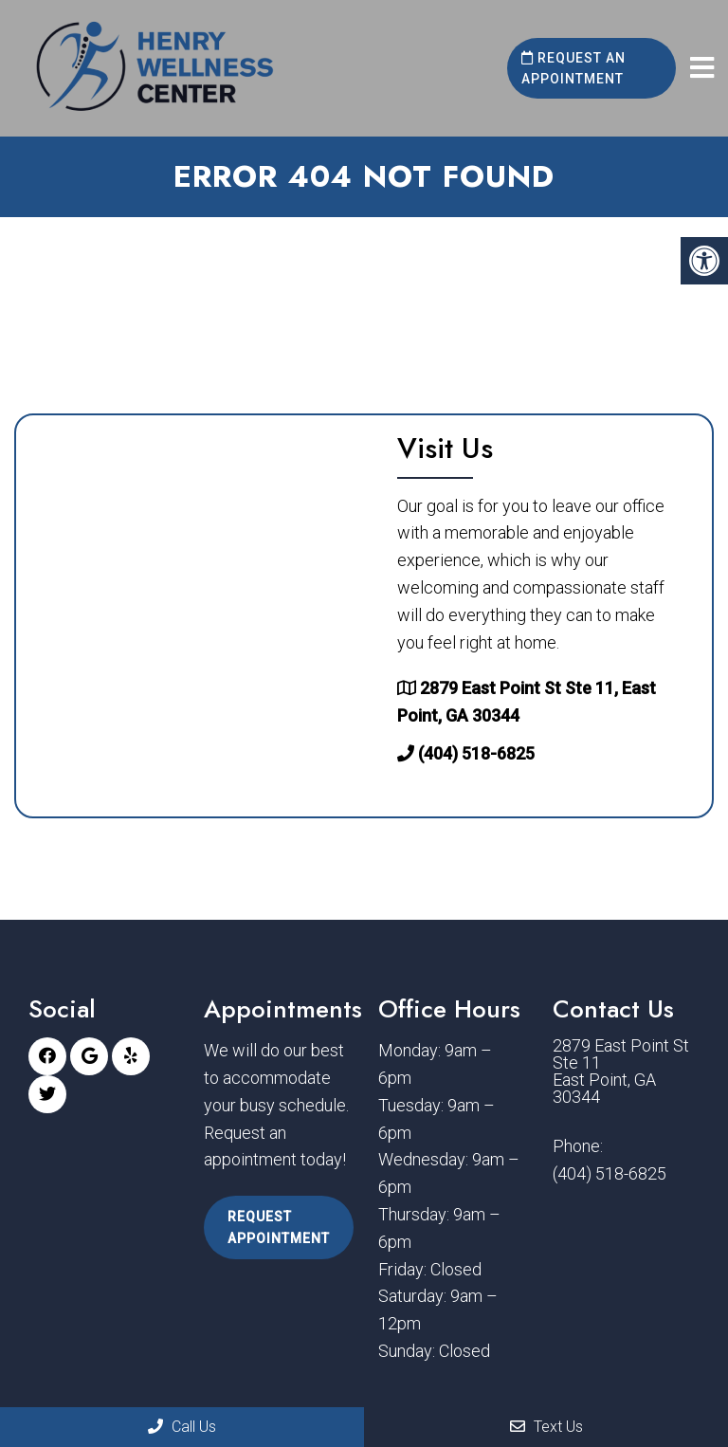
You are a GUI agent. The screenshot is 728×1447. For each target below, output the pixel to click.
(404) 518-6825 (476, 753)
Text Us (546, 1427)
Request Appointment (279, 1227)
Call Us (182, 1427)
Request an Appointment (573, 68)
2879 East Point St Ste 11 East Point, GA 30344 (621, 1071)
